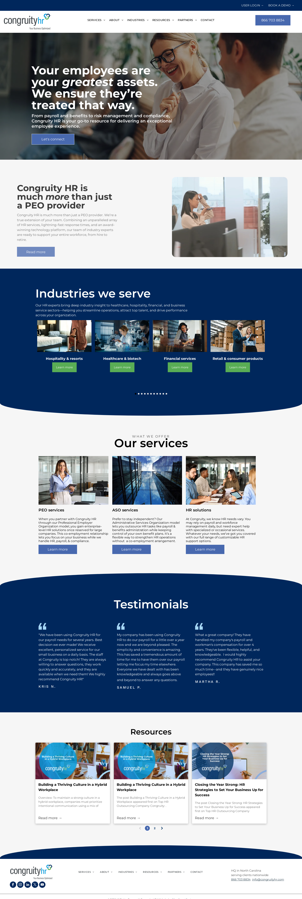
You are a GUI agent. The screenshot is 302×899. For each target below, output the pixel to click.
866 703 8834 (241, 879)
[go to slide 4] (145, 394)
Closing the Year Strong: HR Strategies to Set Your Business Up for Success (229, 790)
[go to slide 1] (135, 394)
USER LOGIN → (252, 5)
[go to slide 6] (151, 394)
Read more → (50, 818)
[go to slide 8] (157, 394)
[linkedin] (27, 885)
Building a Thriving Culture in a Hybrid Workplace (72, 787)
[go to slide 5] (148, 394)
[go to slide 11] (166, 394)
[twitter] (35, 885)
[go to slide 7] (154, 394)
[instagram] (20, 885)
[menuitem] (96, 20)
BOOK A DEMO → (281, 5)
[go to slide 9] (160, 394)
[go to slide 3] (142, 394)
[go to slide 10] (163, 394)
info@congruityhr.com (268, 879)
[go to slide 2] (138, 394)
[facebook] (13, 885)
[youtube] (42, 885)
